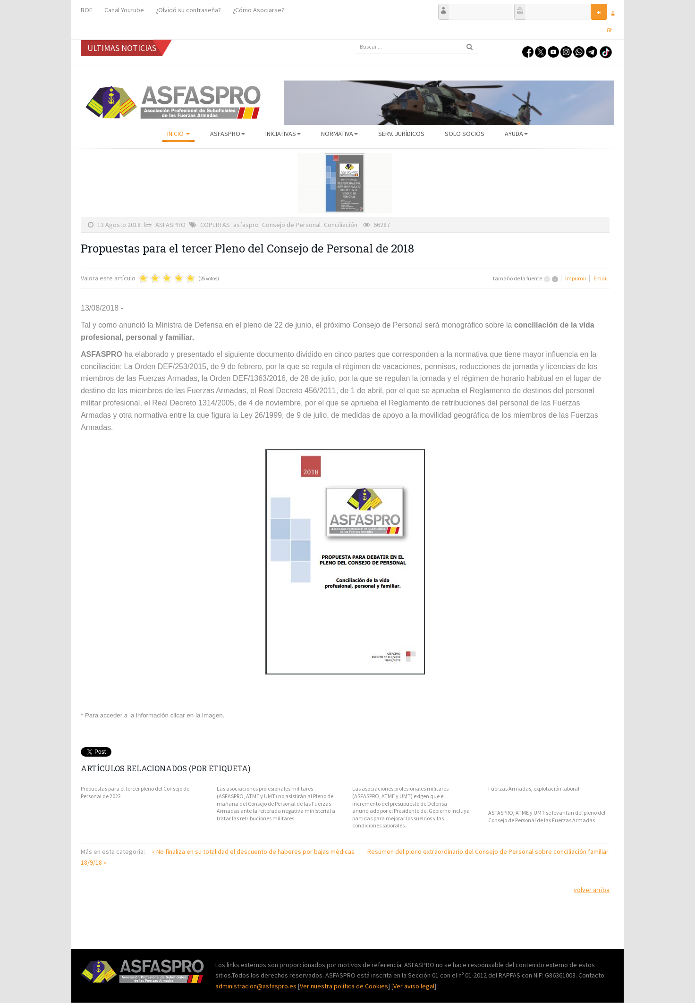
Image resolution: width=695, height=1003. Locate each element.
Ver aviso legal (413, 986)
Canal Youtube (124, 10)
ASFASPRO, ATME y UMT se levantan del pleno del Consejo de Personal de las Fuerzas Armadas (546, 816)
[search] (416, 47)
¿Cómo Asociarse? (258, 10)
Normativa (339, 133)
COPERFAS (215, 224)
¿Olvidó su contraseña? (188, 10)
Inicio (178, 133)
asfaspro (246, 224)
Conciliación (340, 224)
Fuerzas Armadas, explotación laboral (533, 788)
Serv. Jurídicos (401, 133)
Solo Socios (464, 133)
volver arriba (592, 889)
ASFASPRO (227, 133)
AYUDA (516, 133)
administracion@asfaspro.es (256, 986)
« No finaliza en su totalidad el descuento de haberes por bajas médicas (254, 851)
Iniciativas (283, 133)
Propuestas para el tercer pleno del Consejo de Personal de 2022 (135, 792)
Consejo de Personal (291, 224)
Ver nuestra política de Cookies (344, 986)
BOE (87, 10)
